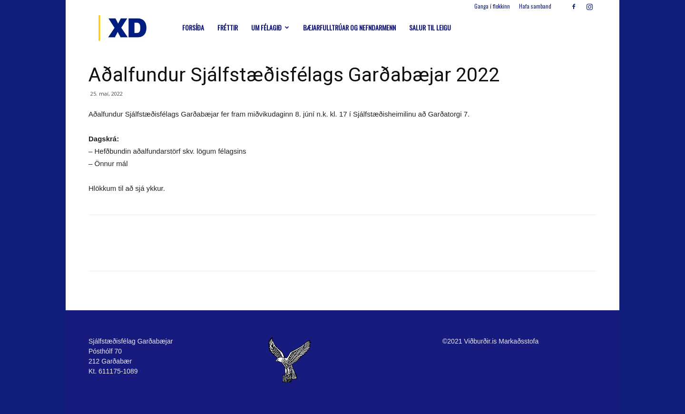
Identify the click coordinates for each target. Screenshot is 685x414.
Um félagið (270, 27)
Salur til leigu (430, 27)
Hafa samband (535, 6)
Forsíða (193, 27)
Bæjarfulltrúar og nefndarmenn (349, 27)
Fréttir (227, 27)
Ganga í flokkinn (492, 6)
